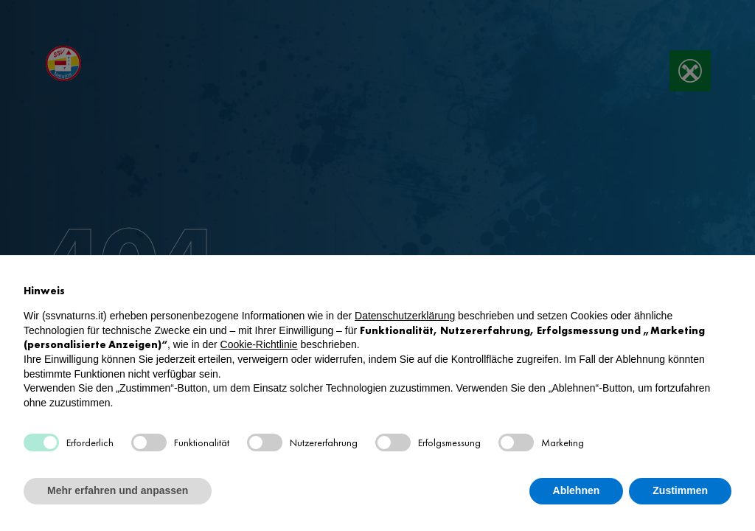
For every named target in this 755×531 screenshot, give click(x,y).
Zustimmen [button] (680, 490)
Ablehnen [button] (576, 490)
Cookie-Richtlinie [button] (259, 344)
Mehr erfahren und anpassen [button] (117, 490)
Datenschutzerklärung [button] (405, 316)
